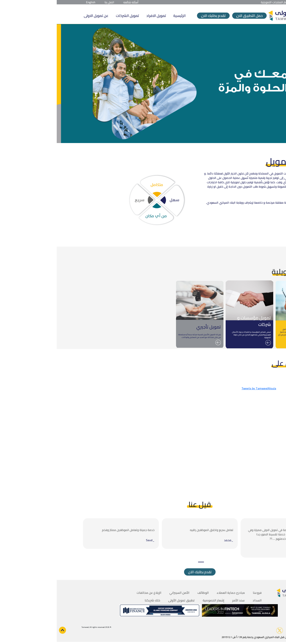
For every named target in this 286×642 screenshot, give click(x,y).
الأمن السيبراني (123, 593)
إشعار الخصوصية (156, 600)
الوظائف (146, 593)
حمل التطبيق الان (192, 16)
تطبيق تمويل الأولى (124, 600)
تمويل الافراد (99, 15)
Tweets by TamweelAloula (202, 388)
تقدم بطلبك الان (156, 16)
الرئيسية (123, 15)
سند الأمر (181, 600)
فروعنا (200, 593)
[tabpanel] (222, 538)
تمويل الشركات (70, 15)
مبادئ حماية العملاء (174, 593)
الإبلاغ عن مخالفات (92, 593)
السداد (200, 600)
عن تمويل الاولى (39, 15)
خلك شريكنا (95, 600)
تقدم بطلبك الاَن (143, 572)
